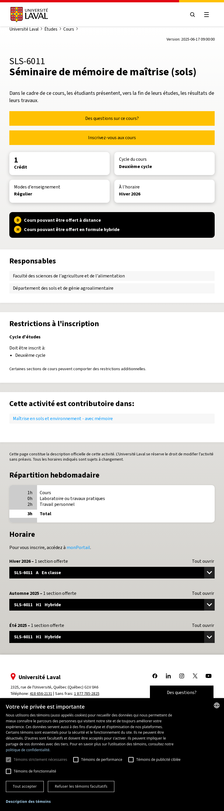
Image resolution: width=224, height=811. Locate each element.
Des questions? (182, 692)
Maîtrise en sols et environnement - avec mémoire (63, 418)
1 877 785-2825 (86, 693)
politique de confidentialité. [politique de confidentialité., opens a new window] (28, 749)
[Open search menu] (193, 15)
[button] (28, 801)
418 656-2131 (41, 693)
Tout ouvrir (203, 561)
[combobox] (217, 705)
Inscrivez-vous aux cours (112, 137)
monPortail (78, 547)
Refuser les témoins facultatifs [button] (81, 786)
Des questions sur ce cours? (112, 118)
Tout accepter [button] (25, 786)
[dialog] (112, 754)
